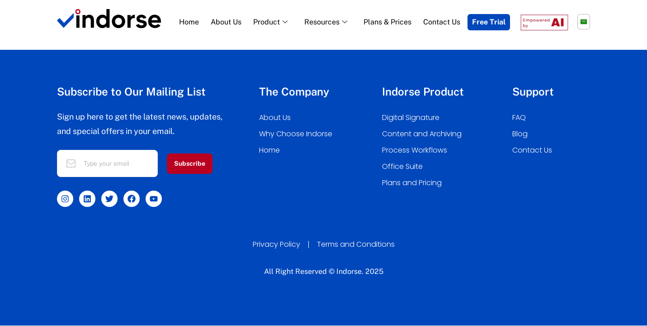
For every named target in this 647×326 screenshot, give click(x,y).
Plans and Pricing (412, 182)
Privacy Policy (276, 244)
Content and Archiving (422, 134)
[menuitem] (583, 21)
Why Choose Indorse (295, 134)
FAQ (519, 117)
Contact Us (441, 22)
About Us (226, 22)
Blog (520, 134)
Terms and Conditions (356, 244)
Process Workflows (414, 150)
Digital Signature (410, 117)
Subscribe (189, 163)
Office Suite (402, 166)
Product (271, 22)
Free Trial (488, 22)
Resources (326, 22)
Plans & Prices (387, 22)
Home (189, 22)
